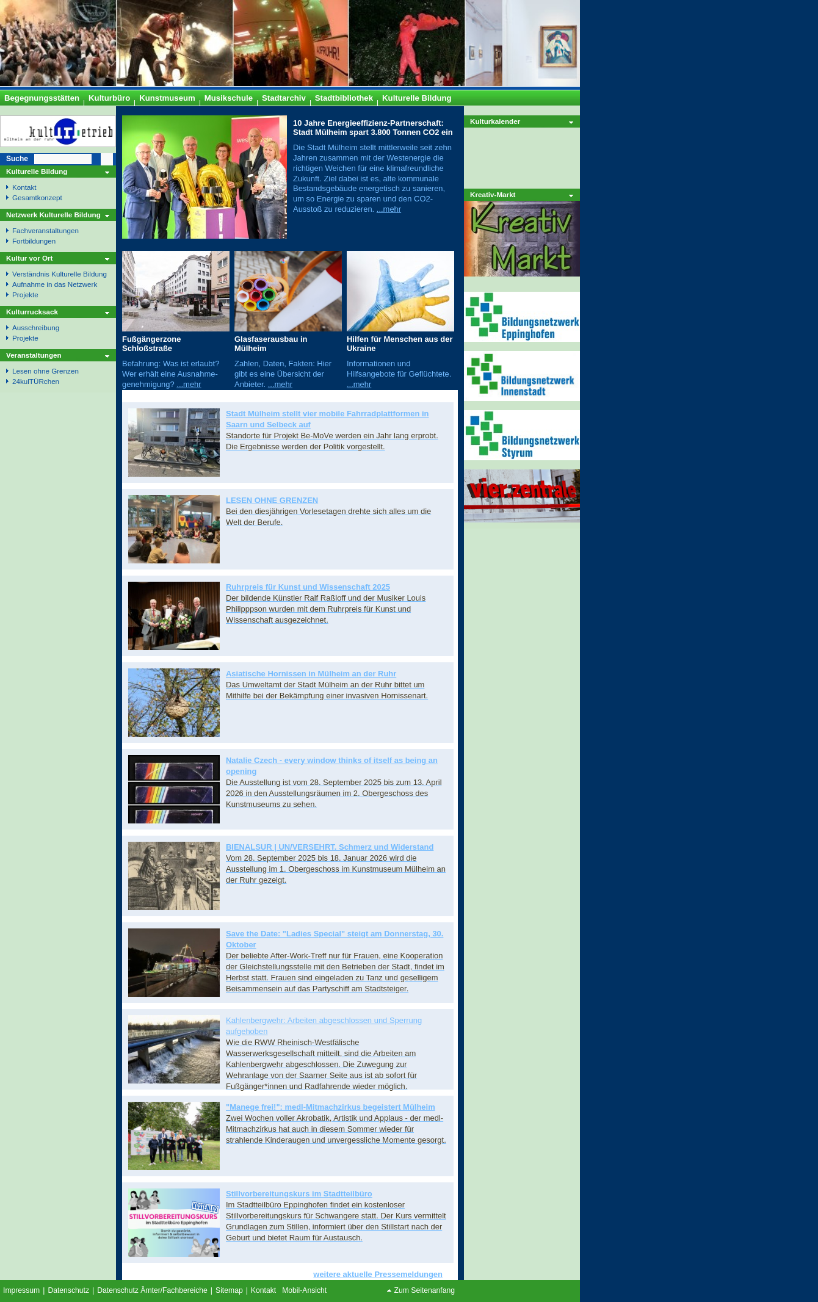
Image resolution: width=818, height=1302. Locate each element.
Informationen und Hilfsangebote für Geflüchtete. (399, 368)
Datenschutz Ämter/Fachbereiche (152, 1290)
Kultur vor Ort (29, 258)
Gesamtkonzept (37, 197)
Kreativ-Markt (493, 194)
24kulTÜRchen (35, 381)
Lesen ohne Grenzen (45, 371)
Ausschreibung (35, 327)
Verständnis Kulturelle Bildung (59, 274)
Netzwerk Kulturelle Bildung (53, 215)
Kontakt (24, 187)
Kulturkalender (495, 121)
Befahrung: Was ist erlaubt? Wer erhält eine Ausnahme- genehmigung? (170, 374)
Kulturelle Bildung (36, 171)
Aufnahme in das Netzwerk (54, 284)
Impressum (21, 1290)
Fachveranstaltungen (45, 230)
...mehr (389, 209)
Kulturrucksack (32, 312)
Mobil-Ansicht (304, 1290)
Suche (17, 158)
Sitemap (229, 1290)
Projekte (25, 294)
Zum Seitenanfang (424, 1290)
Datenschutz (68, 1290)
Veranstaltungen (34, 355)
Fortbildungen (34, 241)
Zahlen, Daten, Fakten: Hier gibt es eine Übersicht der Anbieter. (282, 374)
